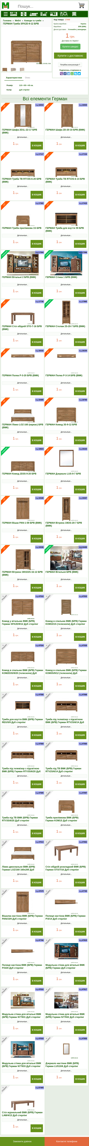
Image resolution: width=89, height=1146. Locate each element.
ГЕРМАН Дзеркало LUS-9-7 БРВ (63, 473)
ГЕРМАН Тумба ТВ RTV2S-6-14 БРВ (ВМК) (65, 180)
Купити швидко (70, 46)
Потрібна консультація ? (70, 65)
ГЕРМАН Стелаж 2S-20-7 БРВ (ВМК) (65, 326)
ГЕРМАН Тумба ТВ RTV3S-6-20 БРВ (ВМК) (21, 180)
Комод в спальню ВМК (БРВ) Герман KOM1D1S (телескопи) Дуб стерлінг (66, 622)
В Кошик (37, 145)
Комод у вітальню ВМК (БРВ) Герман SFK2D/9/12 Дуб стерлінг (20, 622)
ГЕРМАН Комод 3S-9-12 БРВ (61, 424)
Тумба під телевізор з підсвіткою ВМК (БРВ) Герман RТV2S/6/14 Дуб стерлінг (65, 722)
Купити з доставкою (70, 55)
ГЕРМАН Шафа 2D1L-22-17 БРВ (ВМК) (19, 131)
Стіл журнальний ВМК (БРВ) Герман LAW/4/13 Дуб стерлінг (22, 1114)
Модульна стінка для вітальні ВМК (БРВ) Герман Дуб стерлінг (65, 966)
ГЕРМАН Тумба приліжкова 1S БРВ (21, 228)
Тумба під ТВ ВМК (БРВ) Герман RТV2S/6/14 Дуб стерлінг (63, 770)
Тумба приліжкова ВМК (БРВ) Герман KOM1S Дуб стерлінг (62, 819)
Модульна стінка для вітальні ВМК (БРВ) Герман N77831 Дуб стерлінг (21, 1015)
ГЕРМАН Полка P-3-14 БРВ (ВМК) (64, 375)
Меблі (18, 21)
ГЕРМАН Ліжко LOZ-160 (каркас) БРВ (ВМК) (22, 426)
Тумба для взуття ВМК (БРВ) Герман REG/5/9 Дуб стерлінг (22, 721)
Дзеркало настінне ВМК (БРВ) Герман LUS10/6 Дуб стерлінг (62, 1064)
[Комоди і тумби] (73, 14)
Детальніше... (22, 137)
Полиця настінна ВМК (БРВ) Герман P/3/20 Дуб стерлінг (22, 966)
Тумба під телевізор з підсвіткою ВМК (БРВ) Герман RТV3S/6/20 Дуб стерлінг (21, 771)
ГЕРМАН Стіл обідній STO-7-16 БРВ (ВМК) (22, 328)
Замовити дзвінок (22, 1141)
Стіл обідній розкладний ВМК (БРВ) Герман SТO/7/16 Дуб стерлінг (66, 868)
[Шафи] (23, 14)
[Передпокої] (53, 14)
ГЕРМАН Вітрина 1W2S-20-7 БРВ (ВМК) (64, 524)
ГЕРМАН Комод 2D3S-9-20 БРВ (19, 473)
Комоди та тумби (32, 21)
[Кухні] (13, 14)
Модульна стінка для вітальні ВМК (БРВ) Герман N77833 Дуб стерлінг (21, 1064)
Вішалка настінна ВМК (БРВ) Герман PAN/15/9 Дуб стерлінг (22, 917)
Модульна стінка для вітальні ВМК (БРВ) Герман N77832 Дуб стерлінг (65, 1015)
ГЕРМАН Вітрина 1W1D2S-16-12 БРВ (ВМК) (22, 573)
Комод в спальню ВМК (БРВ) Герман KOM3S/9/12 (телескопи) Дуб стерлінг (66, 673)
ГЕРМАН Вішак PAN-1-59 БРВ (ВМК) (22, 523)
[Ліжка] (33, 14)
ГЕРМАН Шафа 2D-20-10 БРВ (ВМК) (65, 130)
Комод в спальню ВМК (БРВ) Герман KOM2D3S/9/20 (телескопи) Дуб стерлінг (22, 673)
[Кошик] (82, 5)
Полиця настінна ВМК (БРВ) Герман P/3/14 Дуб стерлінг (66, 917)
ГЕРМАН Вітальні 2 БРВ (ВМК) (19, 277)
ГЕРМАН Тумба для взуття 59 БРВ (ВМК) (65, 229)
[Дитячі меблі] (43, 14)
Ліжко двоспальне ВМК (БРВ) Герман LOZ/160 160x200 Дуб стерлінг (18, 870)
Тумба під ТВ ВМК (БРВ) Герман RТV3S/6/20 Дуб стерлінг (20, 819)
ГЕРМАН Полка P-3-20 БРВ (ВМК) (20, 375)
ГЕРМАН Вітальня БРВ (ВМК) (62, 572)
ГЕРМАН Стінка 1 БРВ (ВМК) (61, 277)
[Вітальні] (63, 14)
